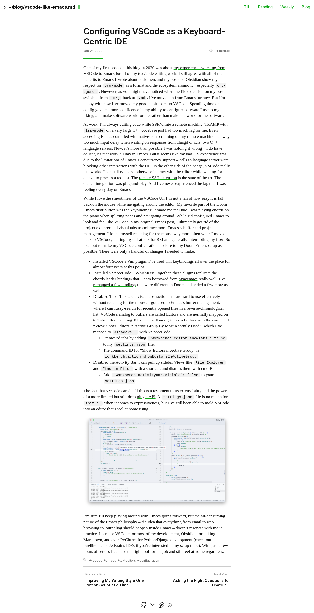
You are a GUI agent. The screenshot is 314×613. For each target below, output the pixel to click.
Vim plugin (136, 261)
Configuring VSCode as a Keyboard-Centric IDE (154, 36)
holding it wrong (188, 148)
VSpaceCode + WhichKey (131, 273)
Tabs (113, 296)
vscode (96, 560)
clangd (182, 142)
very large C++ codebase (136, 130)
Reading (265, 6)
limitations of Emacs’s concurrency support (138, 160)
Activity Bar (125, 362)
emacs (111, 560)
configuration (149, 560)
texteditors (128, 560)
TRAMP (211, 124)
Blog (306, 6)
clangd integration (98, 183)
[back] (40, 7)
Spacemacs (188, 279)
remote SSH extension (158, 177)
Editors (172, 314)
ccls (197, 142)
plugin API (146, 397)
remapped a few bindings (114, 284)
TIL (247, 6)
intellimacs (92, 545)
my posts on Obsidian (182, 79)
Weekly (287, 6)
